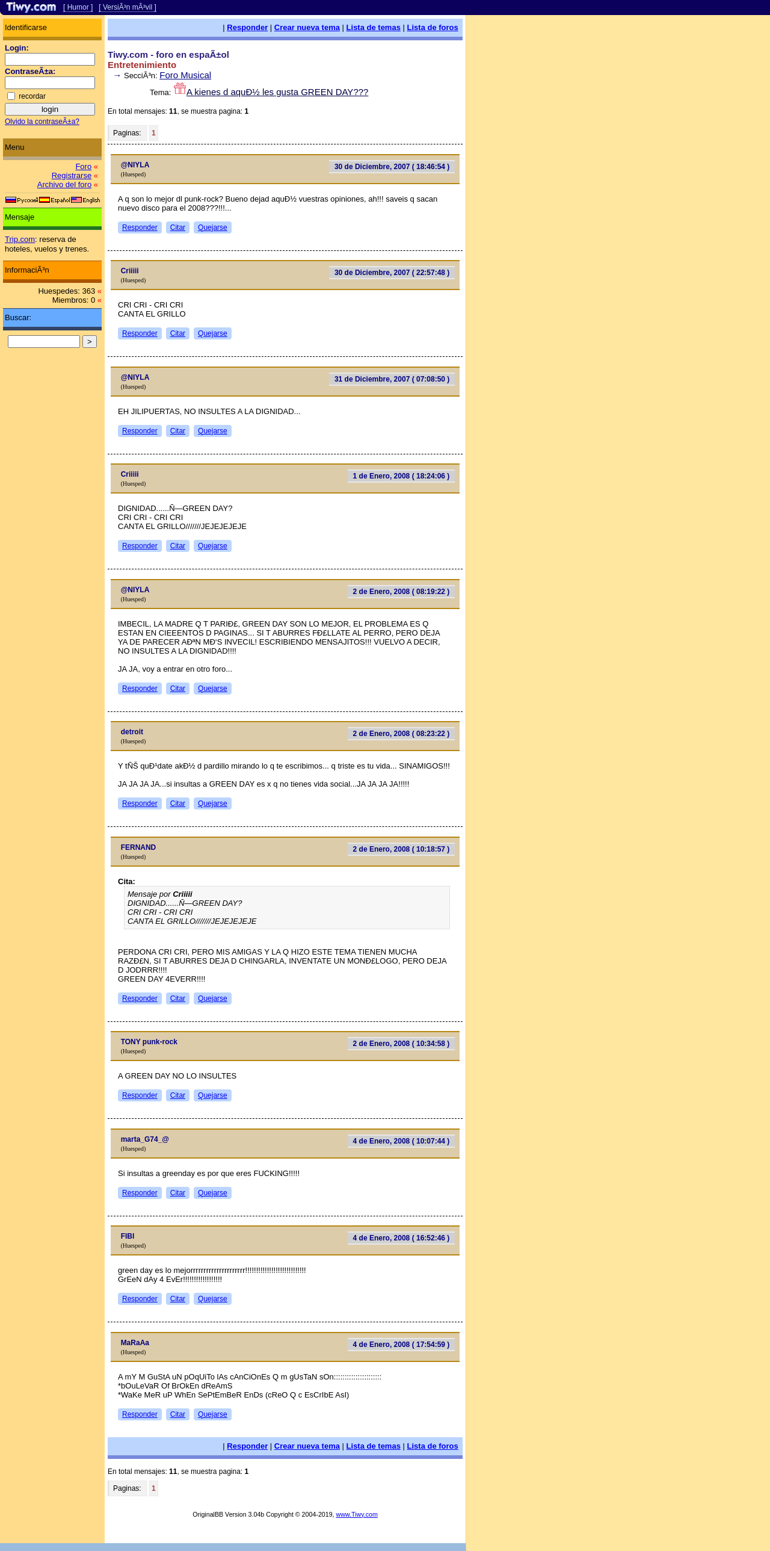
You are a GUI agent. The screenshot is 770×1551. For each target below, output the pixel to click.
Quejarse (212, 227)
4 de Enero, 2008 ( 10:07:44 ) (401, 1141)
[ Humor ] (78, 7)
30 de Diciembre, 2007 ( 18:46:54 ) (391, 167)
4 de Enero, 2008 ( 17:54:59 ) (401, 1344)
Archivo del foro (64, 184)
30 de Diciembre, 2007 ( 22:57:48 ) (391, 272)
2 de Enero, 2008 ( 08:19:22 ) (401, 591)
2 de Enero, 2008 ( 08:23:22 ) (401, 733)
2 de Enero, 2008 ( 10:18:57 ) (401, 849)
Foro (83, 166)
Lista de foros (432, 27)
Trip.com (20, 239)
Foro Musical (185, 75)
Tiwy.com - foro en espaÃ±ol (168, 54)
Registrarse (71, 175)
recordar (32, 96)
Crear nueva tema (307, 27)
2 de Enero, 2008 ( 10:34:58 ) (401, 1043)
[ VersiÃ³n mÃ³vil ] (127, 7)
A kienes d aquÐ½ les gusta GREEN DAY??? (277, 92)
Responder (247, 27)
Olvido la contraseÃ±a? (42, 121)
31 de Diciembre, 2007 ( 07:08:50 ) (391, 379)
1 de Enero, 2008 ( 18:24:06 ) (401, 476)
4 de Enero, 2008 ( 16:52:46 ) (401, 1238)
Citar (177, 227)
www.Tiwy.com (357, 1514)
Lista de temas (373, 27)
